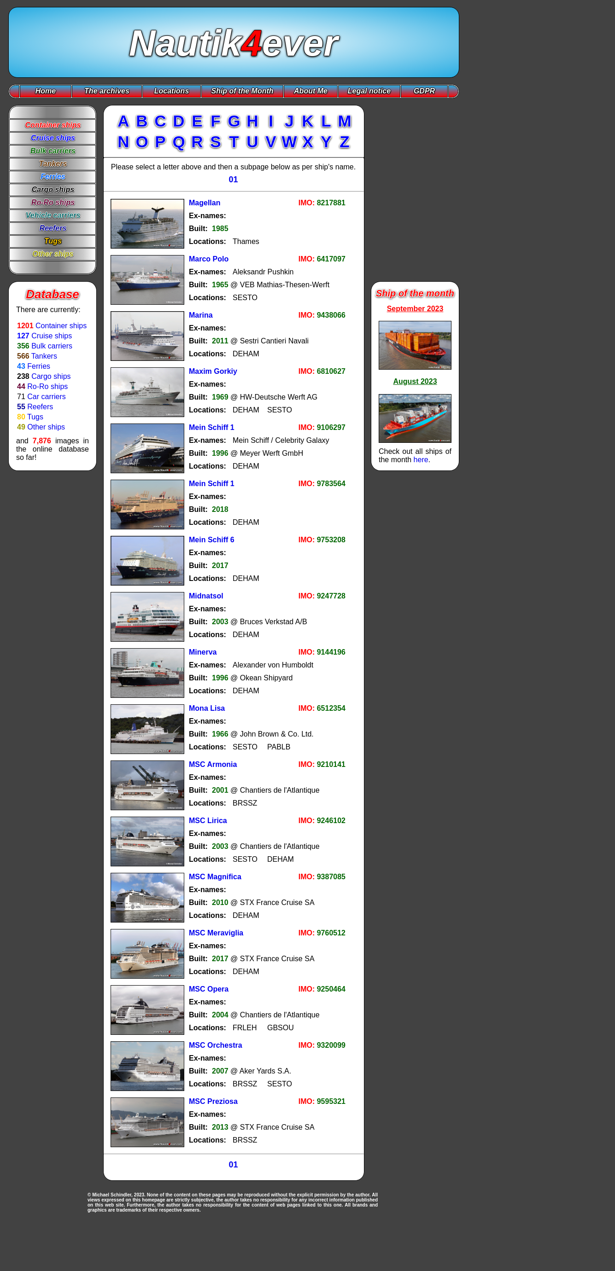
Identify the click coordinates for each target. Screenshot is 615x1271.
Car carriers (46, 396)
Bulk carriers (51, 346)
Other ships (46, 427)
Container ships (61, 326)
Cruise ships (51, 336)
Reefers (40, 407)
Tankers (44, 356)
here (421, 460)
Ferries (38, 366)
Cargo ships (50, 376)
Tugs (35, 417)
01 (233, 179)
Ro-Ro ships (47, 386)
